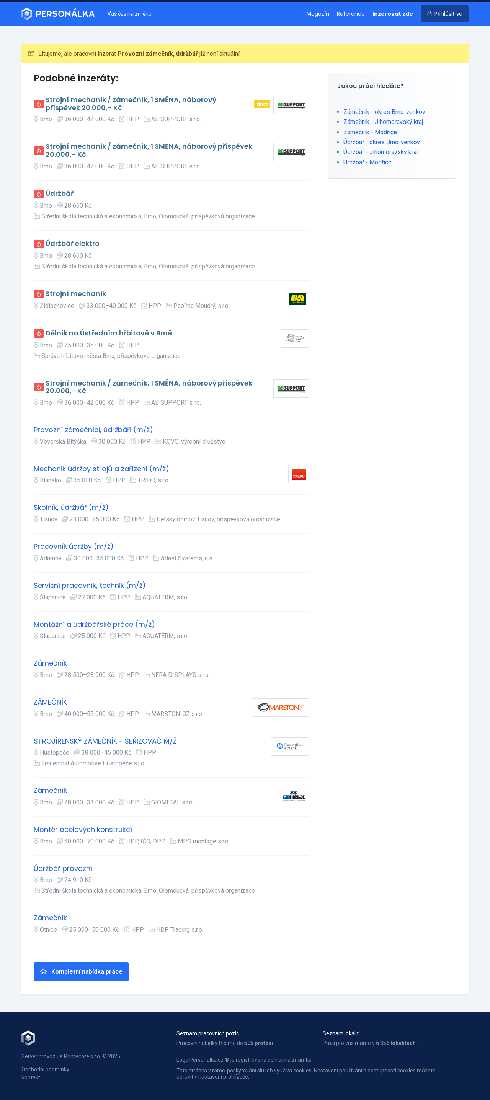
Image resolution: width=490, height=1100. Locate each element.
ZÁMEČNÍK (50, 702)
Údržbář (60, 194)
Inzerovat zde (392, 14)
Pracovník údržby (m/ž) (74, 547)
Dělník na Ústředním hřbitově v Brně (109, 333)
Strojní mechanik (76, 294)
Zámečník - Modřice (370, 132)
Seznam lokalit (341, 1033)
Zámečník (50, 663)
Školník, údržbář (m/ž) (71, 508)
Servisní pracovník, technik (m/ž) (90, 586)
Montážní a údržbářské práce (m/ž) (94, 625)
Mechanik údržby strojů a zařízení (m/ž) (101, 469)
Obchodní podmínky (45, 1069)
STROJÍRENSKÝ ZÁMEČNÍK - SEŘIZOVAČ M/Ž (105, 741)
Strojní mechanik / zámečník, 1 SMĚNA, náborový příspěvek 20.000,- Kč (131, 104)
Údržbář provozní (63, 869)
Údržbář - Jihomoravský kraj (380, 152)
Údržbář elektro (73, 244)
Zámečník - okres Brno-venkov (384, 112)
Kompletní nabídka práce (81, 971)
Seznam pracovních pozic (207, 1033)
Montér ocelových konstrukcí (83, 830)
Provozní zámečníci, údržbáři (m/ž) (93, 430)
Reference (351, 14)
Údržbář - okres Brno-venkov (381, 142)
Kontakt (30, 1077)
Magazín (318, 14)
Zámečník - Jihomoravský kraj (383, 121)
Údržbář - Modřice (367, 162)
